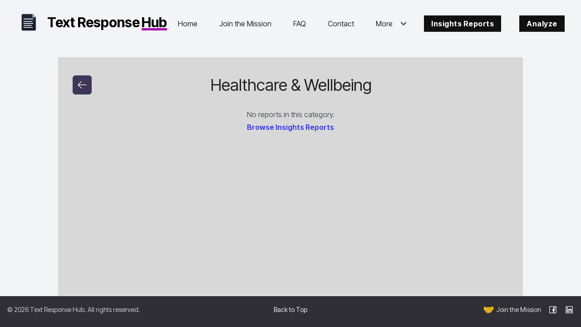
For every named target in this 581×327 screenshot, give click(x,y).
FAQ (299, 23)
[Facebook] (552, 309)
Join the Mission (245, 23)
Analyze (542, 23)
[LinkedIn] (569, 309)
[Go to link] (82, 84)
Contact (341, 23)
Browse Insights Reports (290, 127)
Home (187, 23)
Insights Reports (462, 23)
